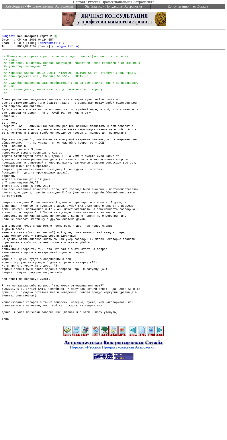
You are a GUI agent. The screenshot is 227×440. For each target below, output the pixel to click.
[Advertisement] (113, 430)
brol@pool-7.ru (66, 49)
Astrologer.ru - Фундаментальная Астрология (39, 6)
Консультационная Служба (188, 6)
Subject (8, 37)
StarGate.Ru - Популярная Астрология (113, 6)
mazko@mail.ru (51, 45)
